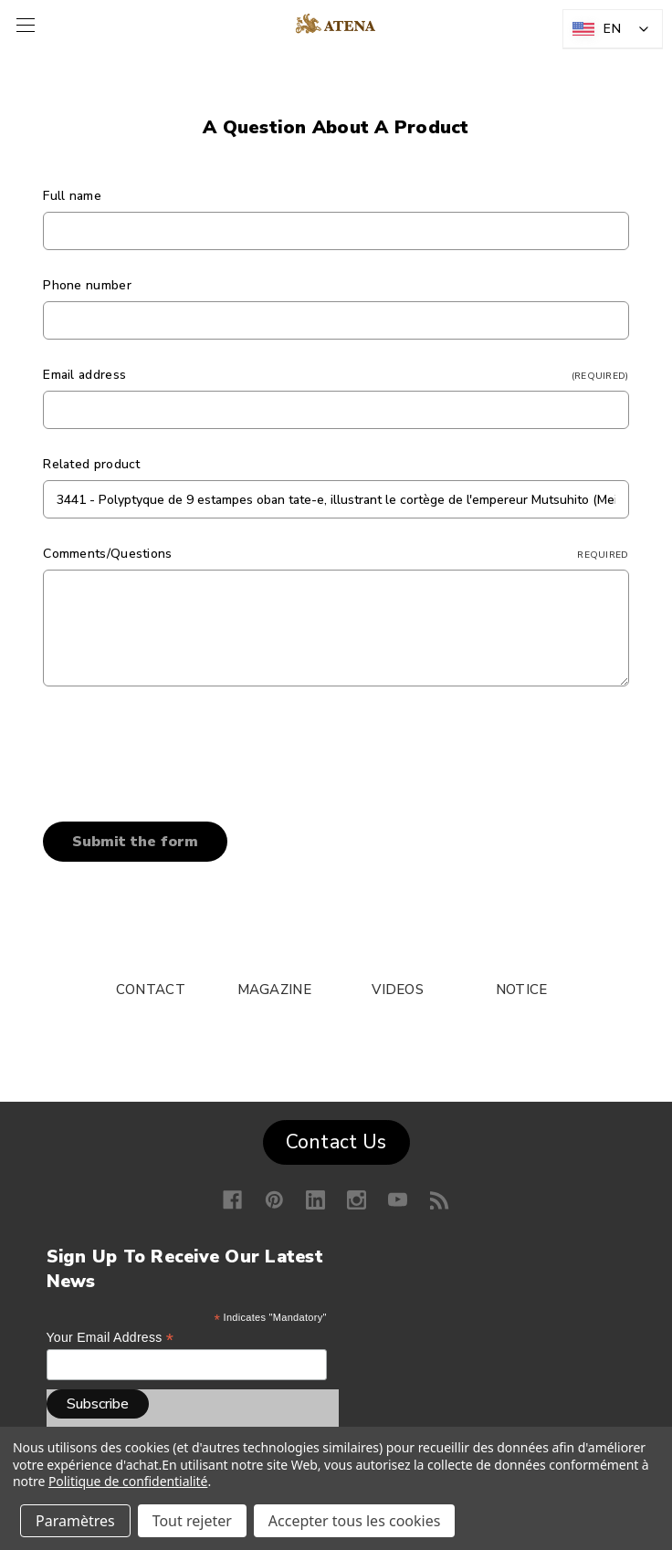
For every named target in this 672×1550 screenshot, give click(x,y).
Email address (335, 374)
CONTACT (150, 989)
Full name (72, 195)
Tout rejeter (192, 1521)
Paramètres (75, 1521)
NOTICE (522, 989)
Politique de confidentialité (128, 1481)
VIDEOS (398, 989)
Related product (92, 464)
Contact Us (336, 1142)
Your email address (110, 1337)
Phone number (87, 285)
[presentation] (181, 747)
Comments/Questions (335, 553)
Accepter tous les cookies (354, 1521)
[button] (336, 1138)
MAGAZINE (274, 989)
